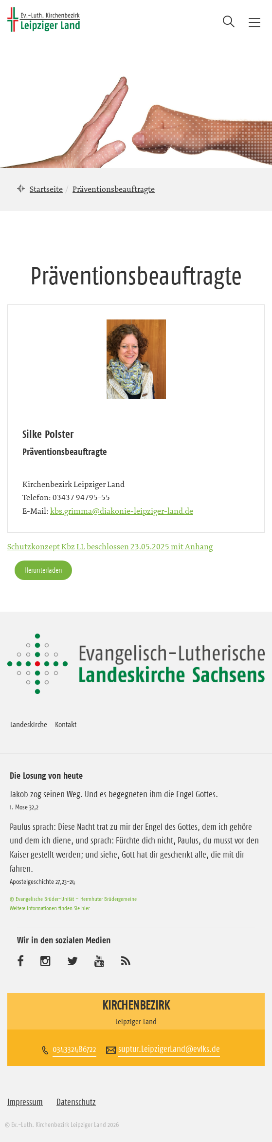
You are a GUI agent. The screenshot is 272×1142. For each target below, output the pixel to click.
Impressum (25, 1102)
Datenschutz (76, 1102)
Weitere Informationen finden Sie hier (50, 908)
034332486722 (74, 1049)
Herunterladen (43, 570)
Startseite (46, 189)
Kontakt (65, 724)
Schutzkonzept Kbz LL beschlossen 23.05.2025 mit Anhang (110, 546)
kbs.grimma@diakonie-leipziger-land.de (121, 510)
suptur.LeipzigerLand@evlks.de (169, 1049)
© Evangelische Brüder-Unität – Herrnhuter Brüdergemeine (73, 898)
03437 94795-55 (81, 497)
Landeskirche (28, 724)
